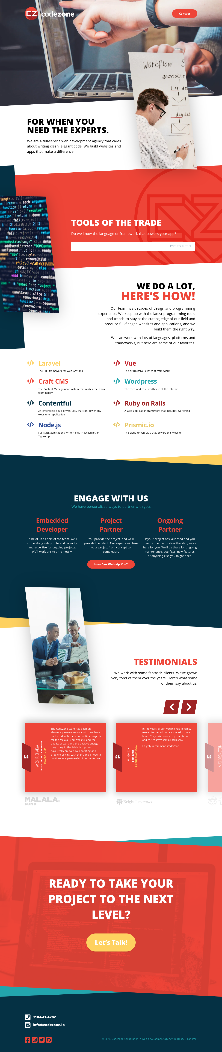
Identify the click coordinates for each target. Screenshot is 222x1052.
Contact (184, 14)
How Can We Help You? (111, 564)
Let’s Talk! (111, 942)
